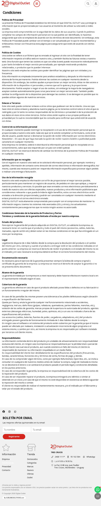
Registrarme (14, 436)
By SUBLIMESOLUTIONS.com (14, 498)
